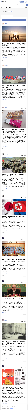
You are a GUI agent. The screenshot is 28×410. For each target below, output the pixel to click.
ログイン (21, 1)
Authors (25, 7)
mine (10, 7)
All (1, 7)
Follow (11, 11)
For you (5, 7)
